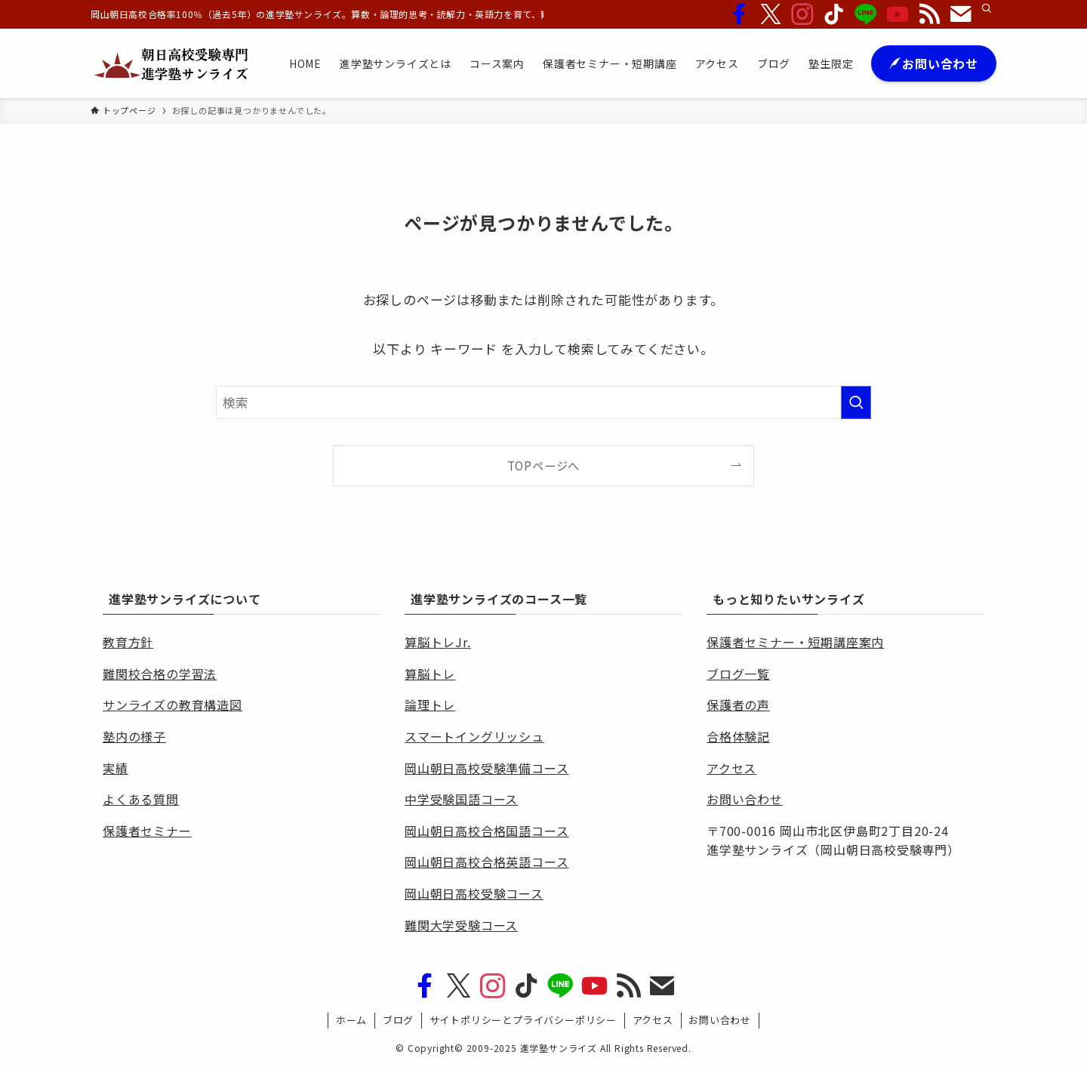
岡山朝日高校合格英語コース (486, 862)
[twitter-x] (771, 14)
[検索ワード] (543, 402)
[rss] (929, 14)
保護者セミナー (147, 831)
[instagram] (802, 14)
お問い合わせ (719, 1020)
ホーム (351, 1020)
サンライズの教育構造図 (172, 704)
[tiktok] (834, 14)
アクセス (653, 1020)
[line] (866, 14)
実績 (115, 768)
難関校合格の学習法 (160, 674)
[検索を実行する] (856, 402)
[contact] (961, 14)
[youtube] (897, 14)
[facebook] (739, 14)
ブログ (398, 1020)
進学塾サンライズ (558, 1047)
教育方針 (128, 642)
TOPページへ (543, 465)
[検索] (986, 8)
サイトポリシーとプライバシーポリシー (523, 1020)
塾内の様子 (134, 736)
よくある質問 (141, 799)
